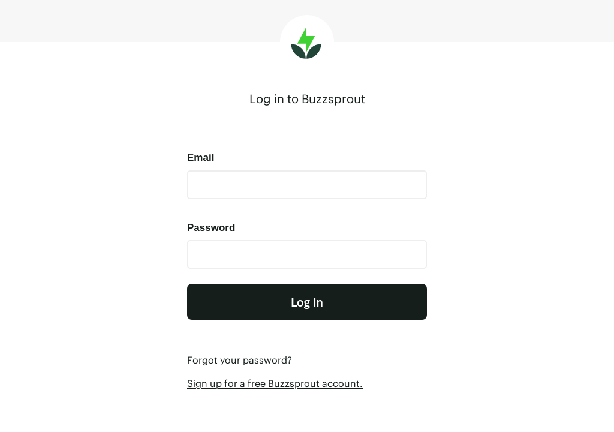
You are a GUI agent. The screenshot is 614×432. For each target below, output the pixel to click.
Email (200, 157)
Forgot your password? (239, 360)
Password (211, 227)
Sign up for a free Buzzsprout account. (275, 383)
